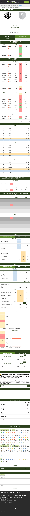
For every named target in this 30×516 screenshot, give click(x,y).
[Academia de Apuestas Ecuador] (1, 508)
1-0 (20, 103)
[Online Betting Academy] (7, 508)
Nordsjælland (16, 71)
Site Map (1, 499)
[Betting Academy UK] (13, 508)
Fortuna (16, 66)
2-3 (20, 73)
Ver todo (15, 421)
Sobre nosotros (4, 511)
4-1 (20, 81)
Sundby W (25, 103)
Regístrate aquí (11, 498)
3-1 (20, 71)
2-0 (20, 75)
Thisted (12, 22)
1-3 (20, 53)
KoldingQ (26, 77)
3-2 (20, 109)
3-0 (20, 66)
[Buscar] (28, 385)
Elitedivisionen (15, 29)
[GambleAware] (2, 512)
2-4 (20, 116)
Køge (16, 75)
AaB (15, 64)
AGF (19, 22)
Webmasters (14, 500)
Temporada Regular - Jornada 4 (15, 32)
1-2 (20, 99)
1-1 (20, 86)
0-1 (20, 55)
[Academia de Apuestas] (9, 508)
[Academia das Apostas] (3, 508)
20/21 (10, 53)
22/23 (10, 46)
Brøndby (26, 73)
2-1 (20, 48)
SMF (5, 499)
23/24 (10, 64)
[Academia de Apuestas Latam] (11, 508)
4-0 (20, 97)
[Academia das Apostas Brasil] (5, 508)
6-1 (20, 46)
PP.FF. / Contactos (16, 501)
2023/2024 (15, 30)
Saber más (20, 5)
